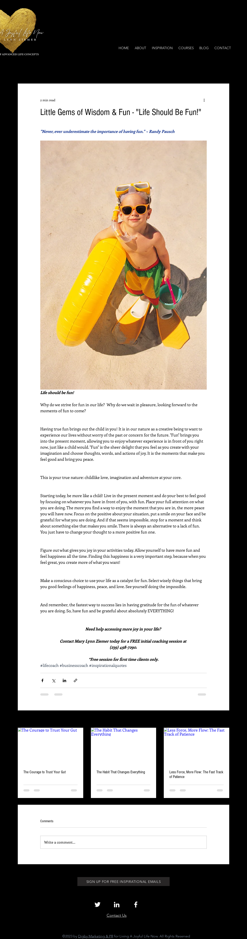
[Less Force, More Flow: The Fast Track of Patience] (196, 746)
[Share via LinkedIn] (64, 680)
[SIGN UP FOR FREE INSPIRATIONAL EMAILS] (123, 881)
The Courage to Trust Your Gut (44, 772)
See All (224, 719)
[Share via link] (75, 680)
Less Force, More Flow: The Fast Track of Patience (196, 774)
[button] (223, 70)
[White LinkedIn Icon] (117, 904)
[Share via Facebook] (42, 680)
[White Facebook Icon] (136, 904)
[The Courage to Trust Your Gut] (50, 746)
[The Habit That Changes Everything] (123, 746)
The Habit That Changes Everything (121, 772)
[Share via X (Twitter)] (53, 680)
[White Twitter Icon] (97, 904)
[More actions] (204, 100)
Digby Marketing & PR (95, 936)
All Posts (24, 70)
